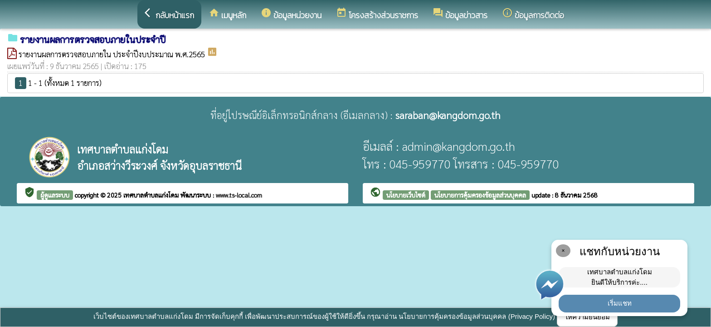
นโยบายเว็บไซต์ (405, 195)
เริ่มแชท (620, 303)
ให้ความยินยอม (587, 317)
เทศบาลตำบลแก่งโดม (151, 195)
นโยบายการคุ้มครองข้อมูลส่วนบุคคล (480, 195)
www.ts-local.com (239, 195)
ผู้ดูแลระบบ (54, 195)
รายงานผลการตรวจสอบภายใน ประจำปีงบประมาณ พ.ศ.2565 (113, 54)
